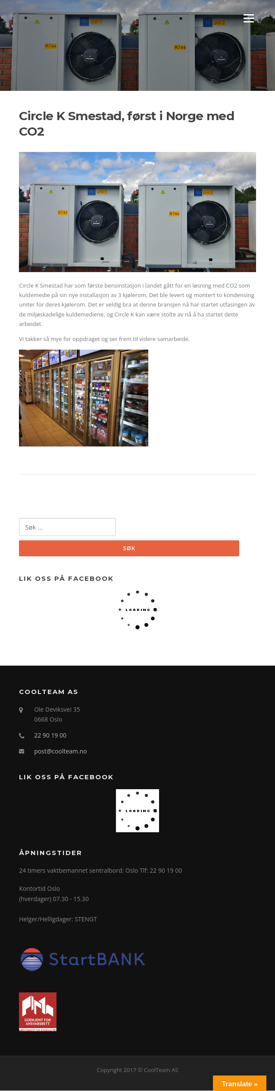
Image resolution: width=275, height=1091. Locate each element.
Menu (248, 18)
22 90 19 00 (50, 735)
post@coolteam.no (60, 751)
